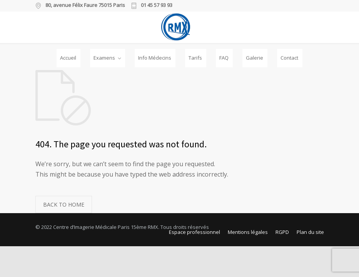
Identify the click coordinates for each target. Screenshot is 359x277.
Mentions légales (248, 232)
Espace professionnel (194, 232)
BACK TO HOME (63, 204)
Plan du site (310, 232)
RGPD (282, 232)
